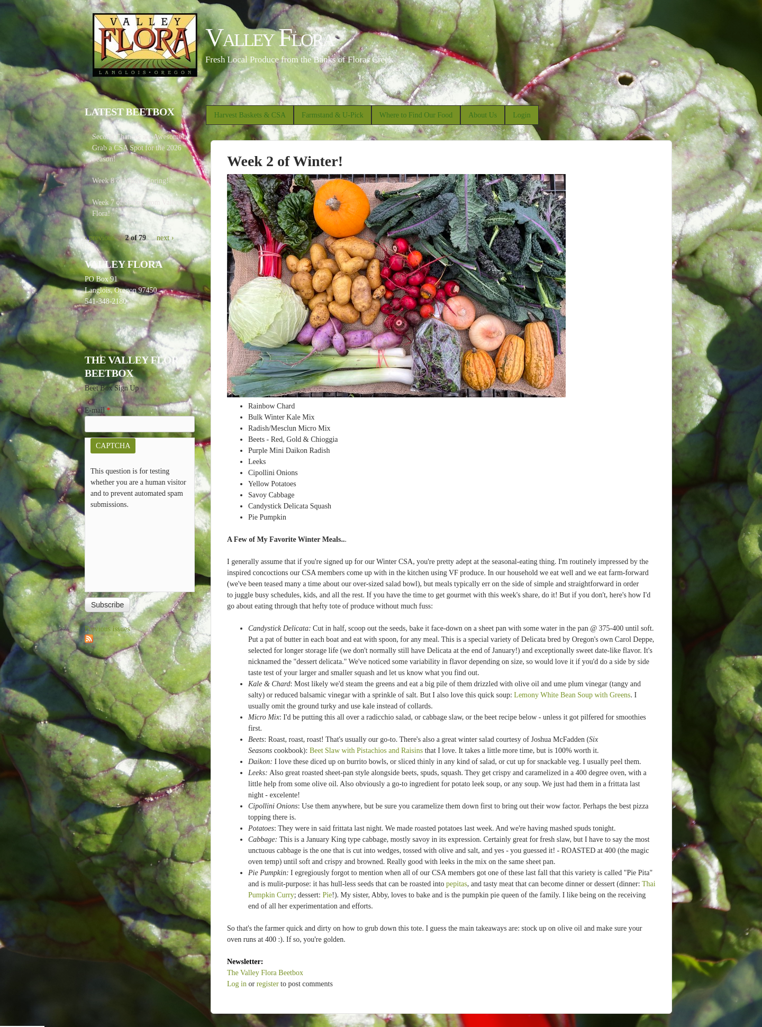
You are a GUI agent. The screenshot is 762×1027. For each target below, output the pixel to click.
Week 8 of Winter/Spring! (130, 181)
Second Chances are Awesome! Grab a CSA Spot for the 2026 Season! (138, 148)
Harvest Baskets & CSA (250, 115)
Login (521, 115)
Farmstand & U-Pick (333, 115)
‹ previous (99, 238)
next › (165, 238)
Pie (327, 895)
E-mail (98, 410)
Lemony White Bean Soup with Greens (572, 695)
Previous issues (107, 629)
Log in (237, 984)
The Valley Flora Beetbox (265, 973)
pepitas (456, 884)
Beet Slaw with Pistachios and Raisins (366, 751)
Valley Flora (269, 37)
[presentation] (133, 548)
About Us (482, 115)
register (268, 984)
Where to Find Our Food (415, 115)
